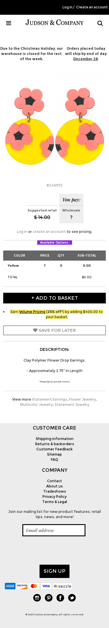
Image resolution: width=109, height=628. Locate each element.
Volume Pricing (32, 312)
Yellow (13, 266)
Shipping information (55, 439)
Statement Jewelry (72, 404)
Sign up (54, 571)
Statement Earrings (49, 399)
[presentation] (49, 550)
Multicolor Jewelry (36, 404)
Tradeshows (54, 491)
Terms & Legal (54, 502)
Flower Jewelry (82, 399)
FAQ (54, 459)
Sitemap (54, 454)
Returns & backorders (54, 444)
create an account (49, 231)
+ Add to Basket (54, 298)
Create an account (92, 7)
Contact (54, 481)
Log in (67, 7)
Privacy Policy (54, 496)
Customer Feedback (54, 449)
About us (54, 486)
